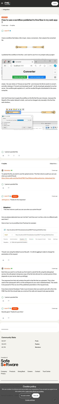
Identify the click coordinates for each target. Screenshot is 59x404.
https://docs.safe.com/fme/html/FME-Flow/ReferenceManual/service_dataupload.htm (28, 178)
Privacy (3, 373)
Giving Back (21, 371)
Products (12, 371)
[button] (2, 4)
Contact (37, 371)
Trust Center (46, 371)
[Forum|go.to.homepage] (7, 3)
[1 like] (10, 152)
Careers (30, 371)
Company (4, 371)
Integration (6, 9)
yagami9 (6, 30)
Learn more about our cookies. (34, 391)
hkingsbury (7, 170)
